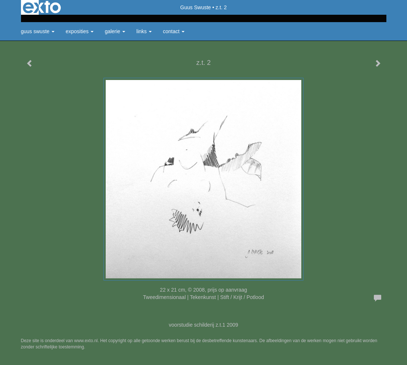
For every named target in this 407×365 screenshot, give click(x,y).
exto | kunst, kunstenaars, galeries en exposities (42, 7)
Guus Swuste (195, 7)
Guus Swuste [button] (38, 31)
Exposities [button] (80, 31)
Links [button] (144, 31)
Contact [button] (174, 31)
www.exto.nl (86, 340)
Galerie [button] (115, 31)
